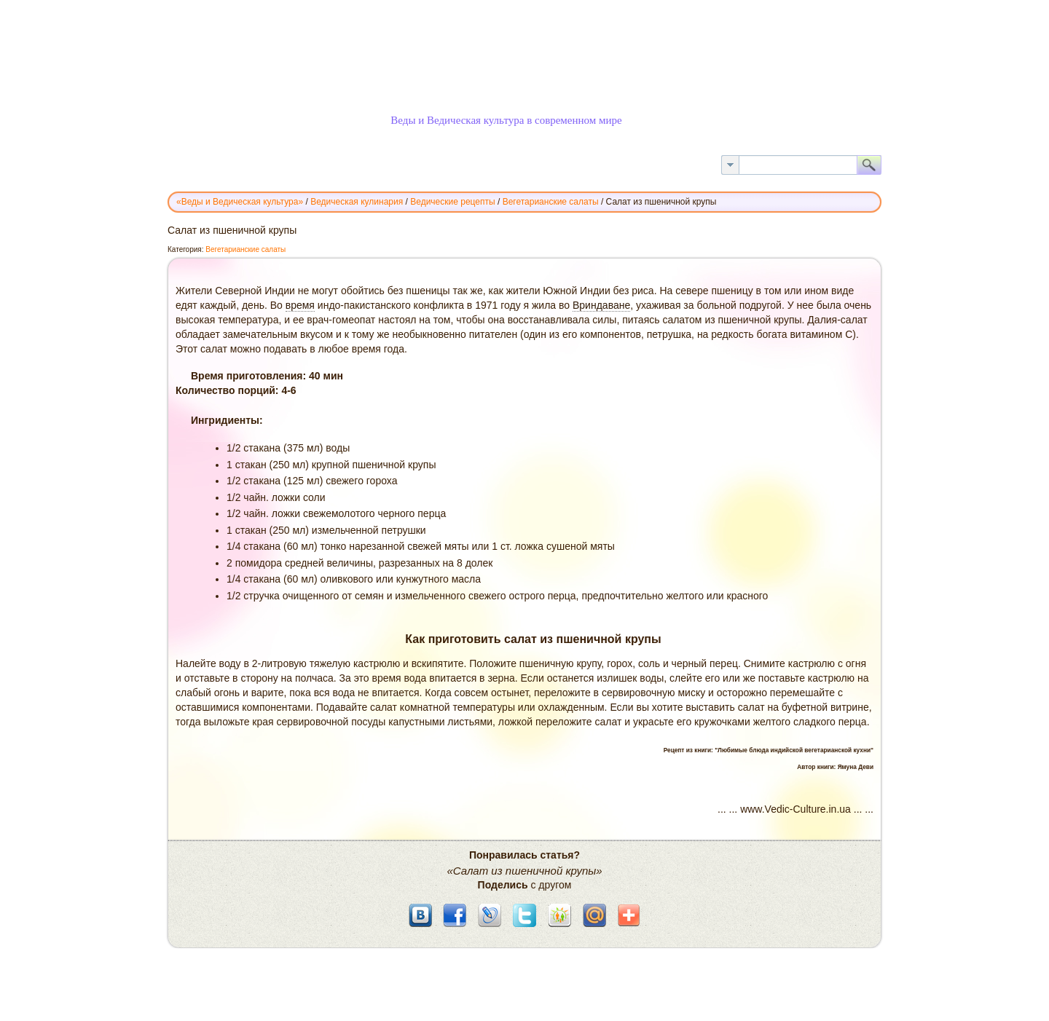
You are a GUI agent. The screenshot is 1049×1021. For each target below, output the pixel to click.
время (300, 305)
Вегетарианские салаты (245, 249)
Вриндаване (601, 305)
